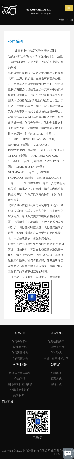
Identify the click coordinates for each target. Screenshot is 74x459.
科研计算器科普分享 (56, 358)
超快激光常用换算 (20, 373)
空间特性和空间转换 (19, 384)
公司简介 (56, 373)
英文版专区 (20, 395)
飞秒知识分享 (56, 341)
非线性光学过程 (20, 389)
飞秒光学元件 (20, 341)
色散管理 (19, 378)
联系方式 (56, 378)
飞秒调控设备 (20, 358)
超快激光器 (20, 347)
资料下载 (56, 384)
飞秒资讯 (56, 352)
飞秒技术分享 (56, 347)
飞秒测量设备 (20, 352)
